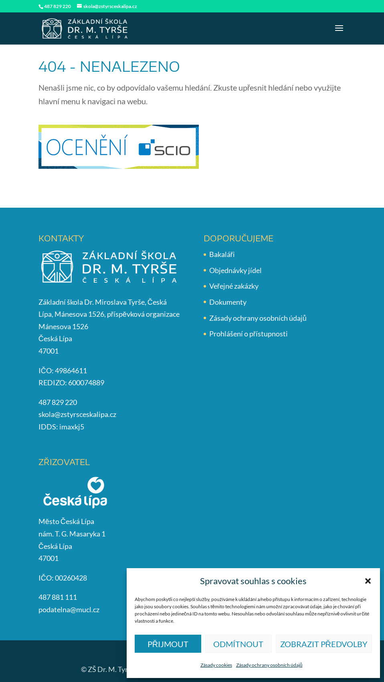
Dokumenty (228, 301)
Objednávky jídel (235, 270)
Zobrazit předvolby (324, 644)
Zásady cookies (216, 665)
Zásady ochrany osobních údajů (269, 665)
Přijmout (168, 644)
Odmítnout (238, 644)
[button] (368, 581)
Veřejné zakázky (234, 285)
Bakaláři (222, 254)
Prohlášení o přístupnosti (248, 333)
